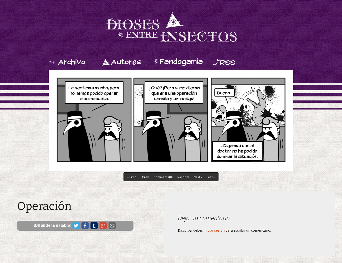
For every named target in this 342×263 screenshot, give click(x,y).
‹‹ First (131, 177)
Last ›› (211, 177)
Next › (198, 177)
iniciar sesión (214, 230)
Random (183, 177)
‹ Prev (145, 177)
